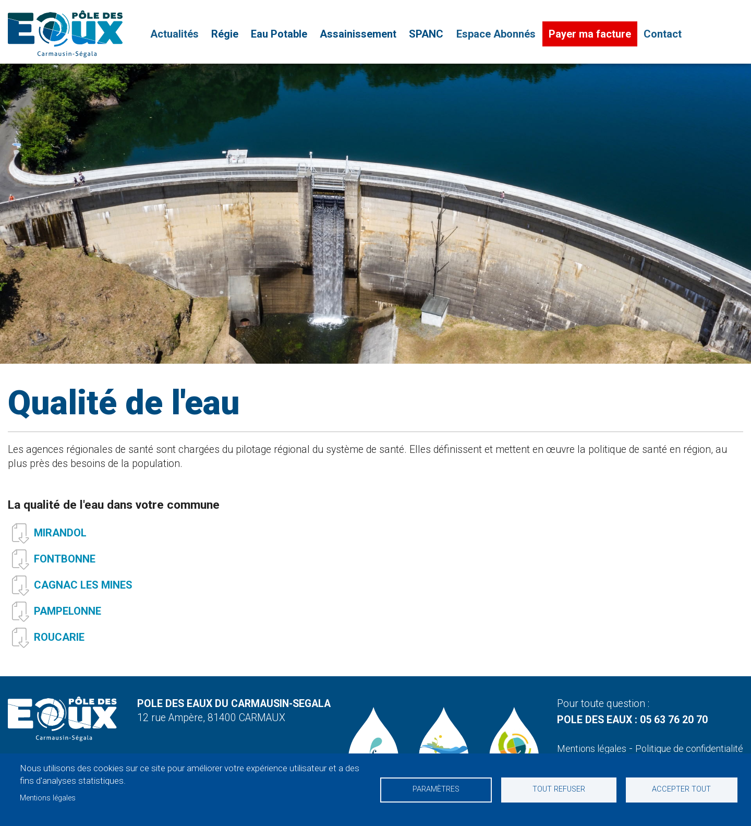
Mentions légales (48, 798)
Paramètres (436, 789)
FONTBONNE (64, 563)
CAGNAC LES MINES (83, 589)
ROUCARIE (59, 642)
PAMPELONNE (67, 615)
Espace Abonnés (495, 34)
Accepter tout (680, 789)
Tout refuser (558, 789)
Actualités (174, 34)
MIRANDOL (60, 537)
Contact (661, 34)
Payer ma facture (588, 34)
